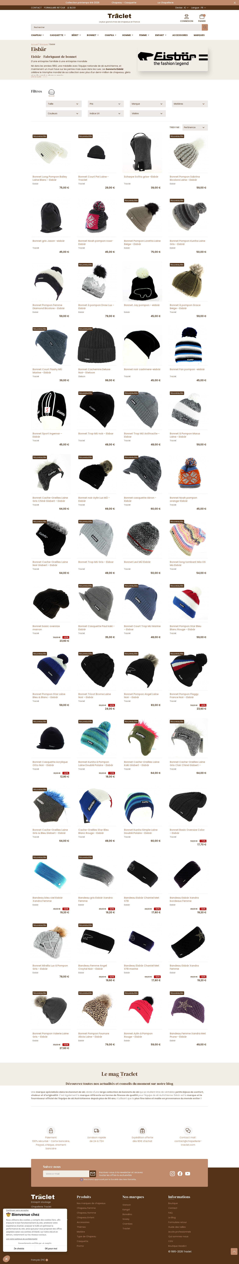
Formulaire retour (54, 7)
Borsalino (127, 1214)
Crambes (127, 1223)
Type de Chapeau (86, 1236)
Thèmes (81, 1227)
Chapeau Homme (86, 1212)
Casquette (82, 1241)
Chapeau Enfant (85, 1217)
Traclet (126, 1228)
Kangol (126, 1209)
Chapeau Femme (86, 1208)
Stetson (127, 1204)
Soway (126, 1219)
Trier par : (174, 127)
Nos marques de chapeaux (91, 1203)
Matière (81, 1231)
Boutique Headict (177, 1245)
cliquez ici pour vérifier (148, 1179)
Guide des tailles (177, 1227)
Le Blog (71, 7)
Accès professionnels (179, 1231)
